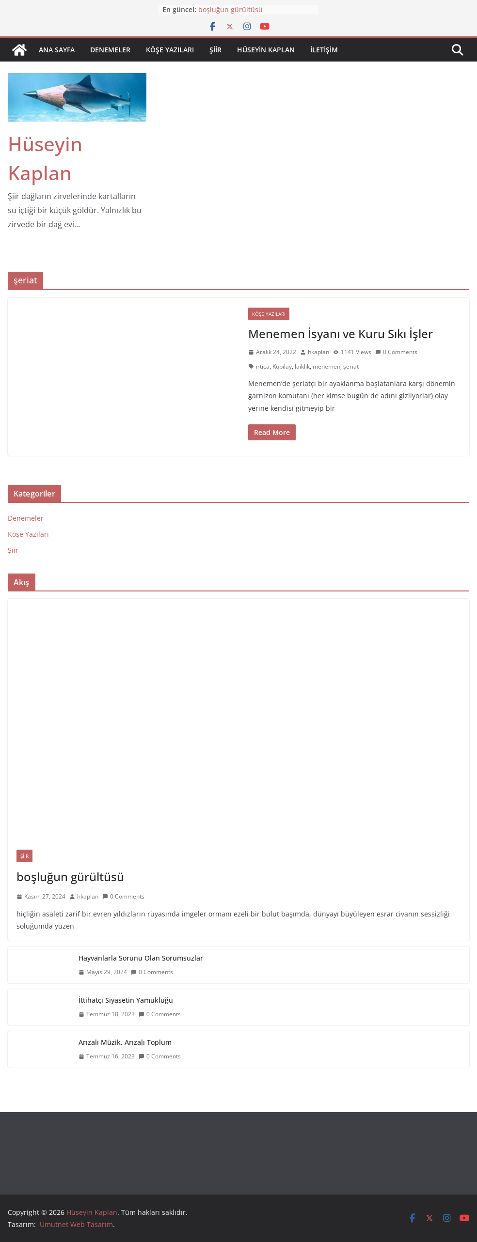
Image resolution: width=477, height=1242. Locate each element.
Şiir (215, 49)
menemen (326, 366)
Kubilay (282, 366)
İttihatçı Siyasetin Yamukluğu (126, 1000)
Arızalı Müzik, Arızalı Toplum (125, 1042)
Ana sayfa (57, 49)
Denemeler (110, 49)
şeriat (351, 366)
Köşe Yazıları (170, 49)
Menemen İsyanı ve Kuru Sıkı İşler (340, 334)
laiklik (302, 366)
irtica (263, 366)
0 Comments (396, 352)
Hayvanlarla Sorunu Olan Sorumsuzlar (141, 958)
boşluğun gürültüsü (230, 9)
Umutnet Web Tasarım (76, 1224)
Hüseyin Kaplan (266, 49)
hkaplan (318, 352)
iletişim (324, 49)
